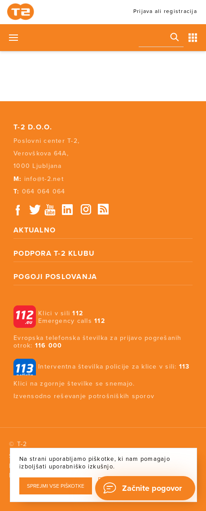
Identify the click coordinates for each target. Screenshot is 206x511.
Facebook (18, 209)
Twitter (35, 209)
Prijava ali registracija (165, 11)
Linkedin (68, 209)
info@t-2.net (44, 179)
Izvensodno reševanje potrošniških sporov (83, 396)
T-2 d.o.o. (33, 127)
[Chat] (145, 488)
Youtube (49, 209)
